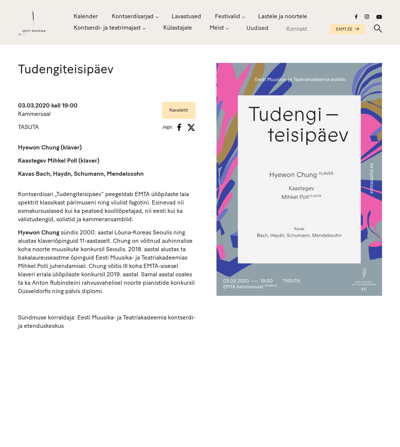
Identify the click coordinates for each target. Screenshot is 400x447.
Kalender (86, 17)
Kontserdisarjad (133, 17)
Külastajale (177, 28)
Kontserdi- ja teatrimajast (107, 28)
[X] (191, 127)
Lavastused (186, 17)
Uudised (257, 30)
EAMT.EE (347, 29)
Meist (217, 28)
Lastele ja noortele (282, 17)
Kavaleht (178, 110)
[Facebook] (179, 127)
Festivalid (227, 17)
